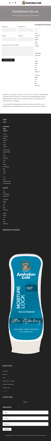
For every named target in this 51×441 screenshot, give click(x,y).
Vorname (5, 26)
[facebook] (26, 402)
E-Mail (4, 35)
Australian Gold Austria (40, 435)
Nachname (21, 26)
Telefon (21, 35)
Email (5, 409)
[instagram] (24, 402)
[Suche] (12, 3)
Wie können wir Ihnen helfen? (10, 45)
